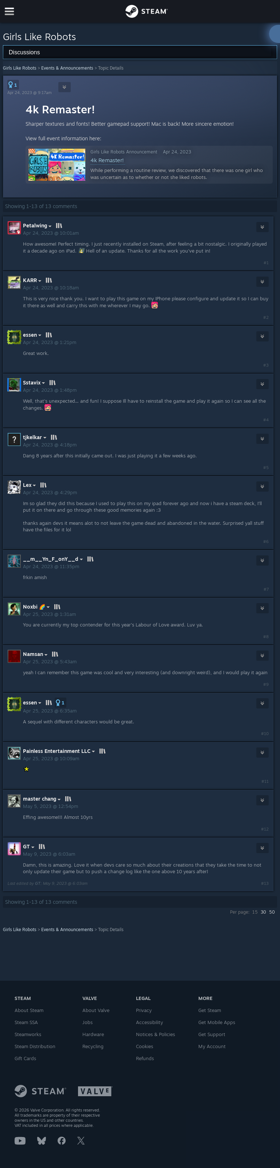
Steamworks (28, 1034)
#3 (266, 365)
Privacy (144, 1010)
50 (272, 912)
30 (263, 912)
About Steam (29, 1010)
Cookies (144, 1046)
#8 (266, 636)
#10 (265, 733)
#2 (266, 317)
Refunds (145, 1058)
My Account (212, 1046)
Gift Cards (25, 1058)
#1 (266, 262)
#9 (266, 684)
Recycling (93, 1046)
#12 (265, 829)
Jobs (87, 1022)
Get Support (211, 1034)
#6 (266, 541)
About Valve (95, 1010)
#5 (266, 467)
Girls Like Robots (19, 68)
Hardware (93, 1034)
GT (37, 883)
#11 (265, 781)
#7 (266, 589)
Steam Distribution (35, 1046)
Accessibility (149, 1022)
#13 (265, 883)
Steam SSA (26, 1022)
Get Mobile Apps (216, 1022)
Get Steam (209, 1010)
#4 (266, 419)
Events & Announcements (67, 68)
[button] (13, 85)
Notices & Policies (155, 1034)
